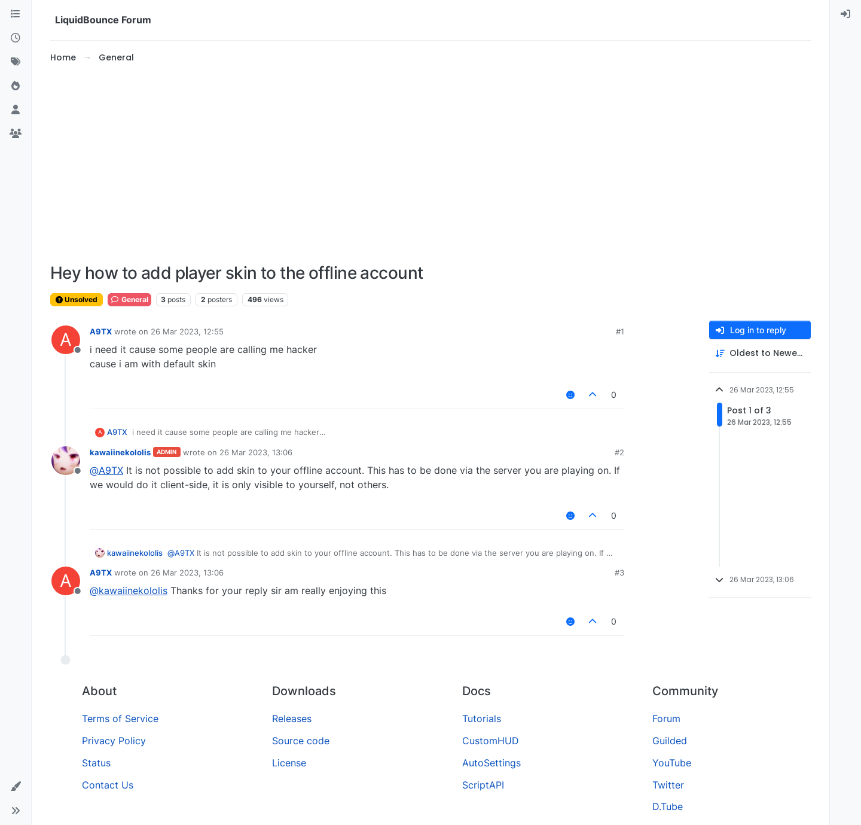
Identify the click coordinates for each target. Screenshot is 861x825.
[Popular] (15, 86)
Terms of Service (120, 718)
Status (96, 763)
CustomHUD (490, 741)
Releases (292, 718)
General (129, 299)
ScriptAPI (483, 785)
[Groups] (15, 134)
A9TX (101, 331)
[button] (15, 786)
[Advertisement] (430, 164)
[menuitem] (845, 14)
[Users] (15, 110)
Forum (666, 718)
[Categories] (15, 14)
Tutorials (481, 718)
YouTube (671, 763)
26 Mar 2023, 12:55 (187, 331)
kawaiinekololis (120, 452)
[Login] (845, 14)
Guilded (669, 741)
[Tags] (15, 62)
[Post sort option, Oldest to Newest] (760, 353)
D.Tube (667, 806)
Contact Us (107, 785)
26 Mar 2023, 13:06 (255, 452)
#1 (620, 331)
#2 (619, 452)
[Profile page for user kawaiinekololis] (65, 460)
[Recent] (15, 38)
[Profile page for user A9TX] (65, 339)
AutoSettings (491, 763)
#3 (619, 572)
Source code (300, 741)
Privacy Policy (114, 741)
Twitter (668, 785)
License (289, 763)
